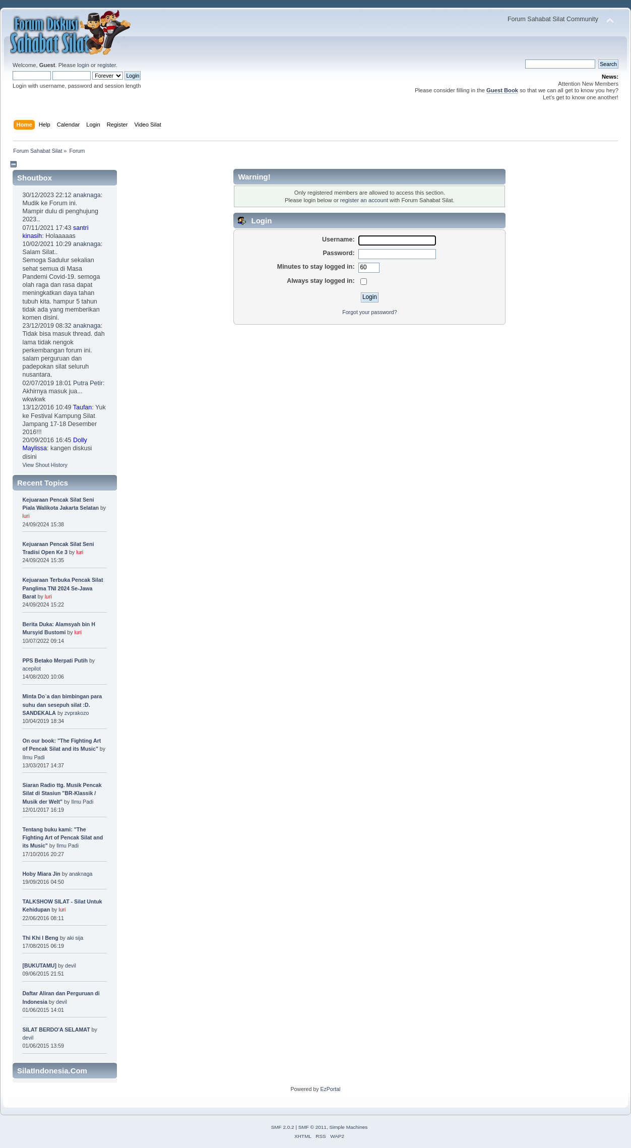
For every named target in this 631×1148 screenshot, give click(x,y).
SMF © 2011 (312, 1127)
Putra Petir (88, 383)
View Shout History (44, 465)
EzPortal (330, 1089)
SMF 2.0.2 (282, 1127)
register (106, 65)
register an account (364, 200)
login (83, 65)
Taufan (82, 407)
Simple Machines (348, 1127)
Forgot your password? (369, 312)
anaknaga (87, 195)
